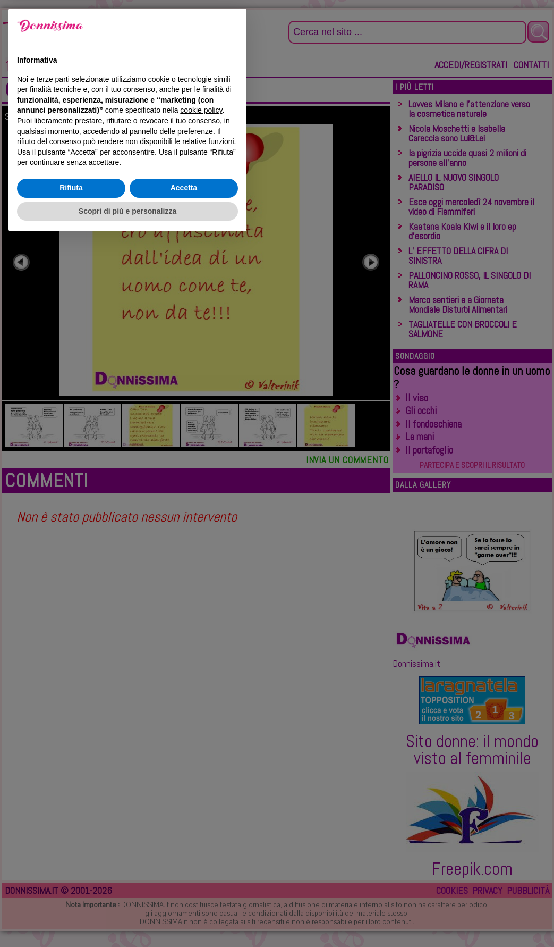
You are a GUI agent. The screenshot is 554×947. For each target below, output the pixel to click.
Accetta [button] (184, 895)
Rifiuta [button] (71, 895)
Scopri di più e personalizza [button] (127, 918)
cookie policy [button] (201, 817)
